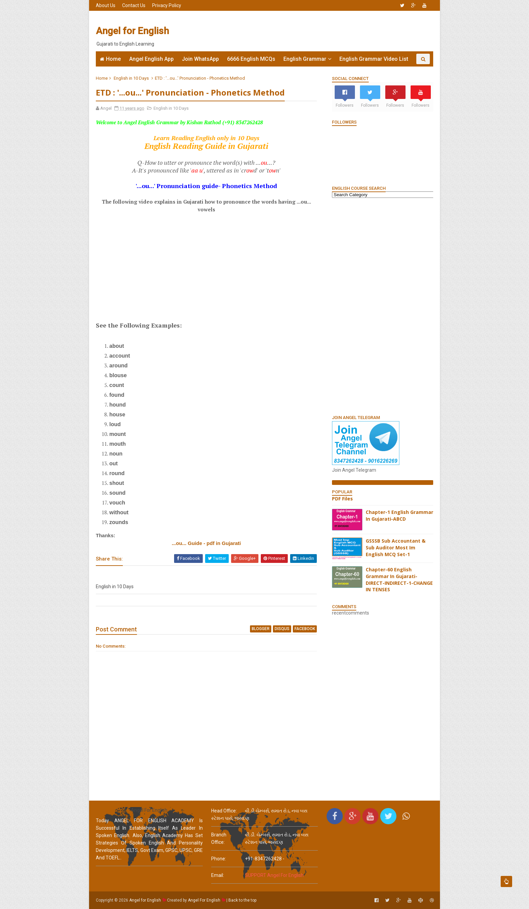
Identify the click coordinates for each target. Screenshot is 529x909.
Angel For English (204, 900)
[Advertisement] (310, 31)
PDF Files (342, 498)
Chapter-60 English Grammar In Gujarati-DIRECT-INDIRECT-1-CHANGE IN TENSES (399, 579)
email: (217, 875)
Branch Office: (218, 838)
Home (113, 59)
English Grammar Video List (373, 59)
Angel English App (151, 59)
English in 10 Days (131, 78)
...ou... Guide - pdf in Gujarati (206, 543)
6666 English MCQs (251, 59)
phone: (218, 858)
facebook (305, 628)
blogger (261, 628)
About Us (105, 5)
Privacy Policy (166, 5)
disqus (282, 628)
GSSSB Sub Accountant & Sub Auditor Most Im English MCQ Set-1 (395, 547)
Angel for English (132, 30)
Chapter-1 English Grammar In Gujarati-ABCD (399, 515)
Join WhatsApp (200, 59)
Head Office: (224, 810)
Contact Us (133, 5)
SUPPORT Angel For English (274, 875)
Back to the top (242, 900)
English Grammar (304, 59)
